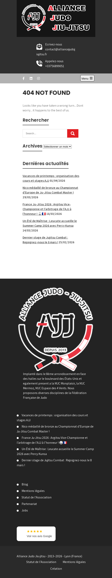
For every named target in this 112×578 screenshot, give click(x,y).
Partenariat (29, 504)
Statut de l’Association (36, 497)
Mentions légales (33, 491)
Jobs (25, 510)
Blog (25, 484)
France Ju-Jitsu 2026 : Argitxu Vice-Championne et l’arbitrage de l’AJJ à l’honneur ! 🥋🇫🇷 (47, 209)
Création (56, 569)
